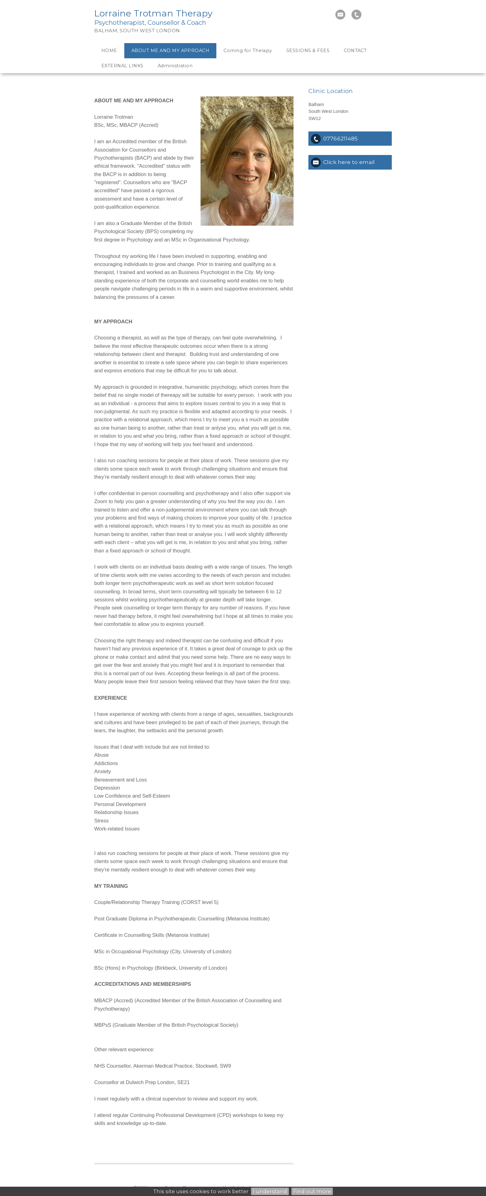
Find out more (312, 1191)
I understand (270, 1191)
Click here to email (349, 162)
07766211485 (340, 138)
